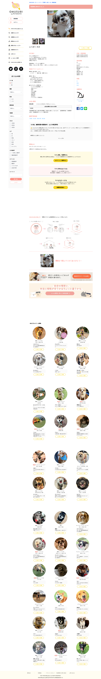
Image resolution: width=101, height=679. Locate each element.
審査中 (13, 163)
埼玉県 (34, 118)
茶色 (13, 138)
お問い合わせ (72, 672)
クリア (15, 182)
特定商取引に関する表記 (61, 672)
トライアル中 (15, 165)
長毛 (13, 144)
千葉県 (43, 2)
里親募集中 (14, 161)
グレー (13, 140)
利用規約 (39, 672)
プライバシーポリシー (50, 672)
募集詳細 (54, 2)
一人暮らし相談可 (16, 152)
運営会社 (29, 672)
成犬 (48, 2)
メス (13, 101)
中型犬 (13, 125)
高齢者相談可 (15, 155)
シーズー (39, 2)
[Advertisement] (15, 210)
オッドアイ (14, 146)
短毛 (13, 142)
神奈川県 (39, 118)
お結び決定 (14, 167)
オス (13, 99)
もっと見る (61, 138)
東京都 (43, 118)
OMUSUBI (31, 2)
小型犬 (13, 123)
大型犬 (13, 127)
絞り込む (16, 179)
